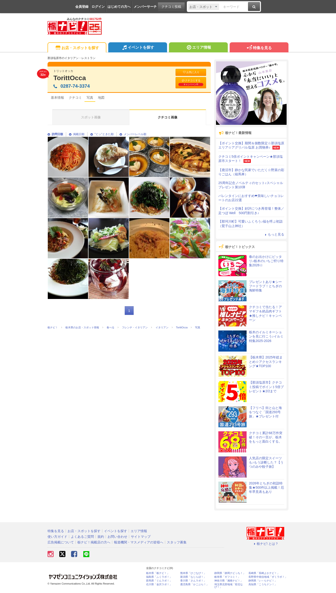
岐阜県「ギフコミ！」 (227, 577)
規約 (100, 536)
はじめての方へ (119, 6)
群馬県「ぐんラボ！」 (159, 580)
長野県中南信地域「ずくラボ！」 (267, 577)
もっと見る (274, 234)
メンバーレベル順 (133, 134)
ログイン (98, 6)
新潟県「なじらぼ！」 (193, 577)
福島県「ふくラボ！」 (159, 577)
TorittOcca (69, 78)
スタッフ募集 (177, 542)
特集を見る (259, 48)
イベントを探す (137, 48)
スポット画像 (91, 117)
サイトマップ (141, 536)
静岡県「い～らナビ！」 (262, 580)
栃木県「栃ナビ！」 (157, 573)
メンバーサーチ (145, 6)
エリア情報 (198, 48)
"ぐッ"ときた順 (102, 134)
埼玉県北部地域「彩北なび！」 (228, 585)
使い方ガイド (57, 536)
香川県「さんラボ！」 (193, 580)
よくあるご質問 (82, 536)
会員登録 (81, 6)
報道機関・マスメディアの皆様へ (138, 542)
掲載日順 (76, 134)
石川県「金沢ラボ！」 (159, 584)
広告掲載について (61, 542)
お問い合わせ (117, 536)
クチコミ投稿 (171, 6)
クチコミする (190, 82)
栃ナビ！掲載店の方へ (93, 542)
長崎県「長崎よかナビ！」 (264, 573)
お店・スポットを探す (77, 48)
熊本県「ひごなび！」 (193, 573)
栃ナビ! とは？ (265, 544)
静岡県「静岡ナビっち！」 (229, 573)
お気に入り (190, 72)
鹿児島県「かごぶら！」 (194, 584)
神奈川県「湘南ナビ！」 (228, 580)
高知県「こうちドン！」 (262, 584)
